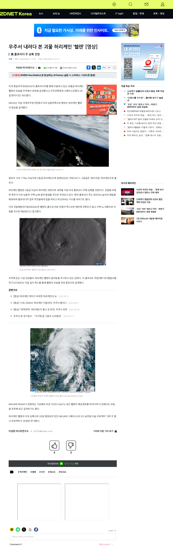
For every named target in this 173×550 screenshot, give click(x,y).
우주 (43, 472)
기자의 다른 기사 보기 (105, 431)
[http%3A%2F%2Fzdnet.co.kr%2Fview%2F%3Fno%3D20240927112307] (99, 67)
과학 (10, 59)
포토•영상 (158, 14)
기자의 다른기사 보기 (68, 68)
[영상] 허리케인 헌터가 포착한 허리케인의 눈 (35, 296)
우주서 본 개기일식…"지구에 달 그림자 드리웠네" (37, 316)
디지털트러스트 (98, 14)
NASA (52, 472)
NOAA (63, 472)
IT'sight (119, 14)
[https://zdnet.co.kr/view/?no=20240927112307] (88, 67)
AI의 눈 (56, 14)
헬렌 (34, 472)
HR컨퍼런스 (75, 14)
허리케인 (23, 472)
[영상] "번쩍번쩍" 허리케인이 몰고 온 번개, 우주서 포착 (40, 309)
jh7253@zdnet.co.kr (42, 431)
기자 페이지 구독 (50, 68)
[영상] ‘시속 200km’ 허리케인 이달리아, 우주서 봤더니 (40, 303)
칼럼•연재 (138, 14)
